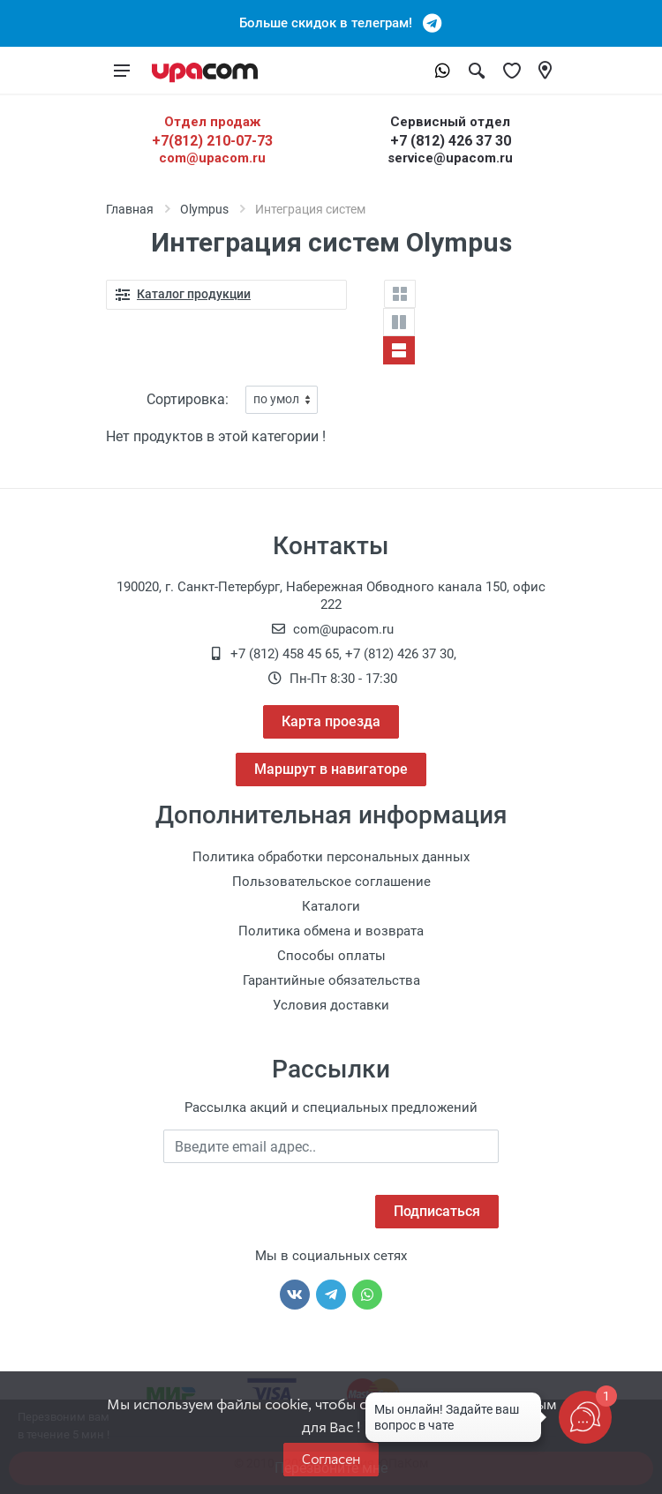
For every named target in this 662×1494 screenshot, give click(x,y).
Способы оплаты (331, 956)
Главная (130, 209)
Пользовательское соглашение (331, 882)
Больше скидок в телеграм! (331, 23)
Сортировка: (188, 399)
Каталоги (331, 906)
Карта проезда (331, 721)
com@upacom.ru (212, 158)
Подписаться (437, 1211)
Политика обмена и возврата (331, 931)
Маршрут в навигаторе (331, 769)
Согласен (331, 1459)
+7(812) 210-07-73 (212, 140)
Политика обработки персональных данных (331, 857)
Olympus (204, 209)
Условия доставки (331, 1005)
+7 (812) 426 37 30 (450, 140)
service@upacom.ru (450, 158)
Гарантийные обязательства (331, 980)
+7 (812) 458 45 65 (284, 654)
